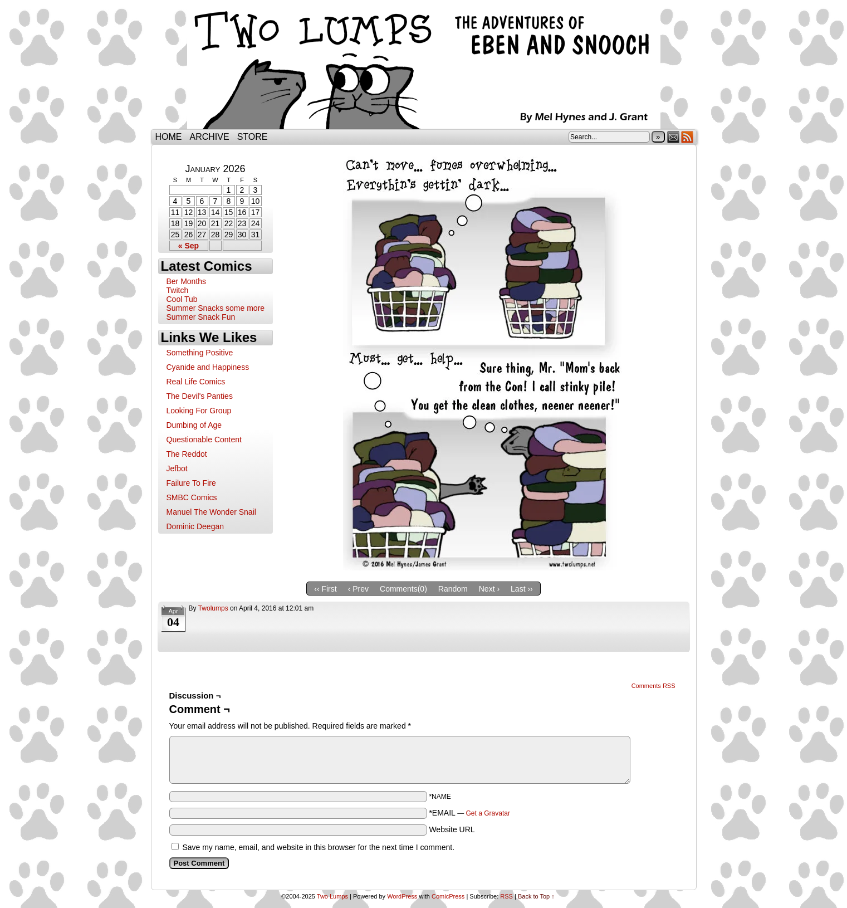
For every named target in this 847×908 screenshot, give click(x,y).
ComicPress (448, 896)
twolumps (213, 608)
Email (673, 137)
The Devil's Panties (200, 396)
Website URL (451, 829)
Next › (489, 588)
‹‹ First (325, 588)
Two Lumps (423, 67)
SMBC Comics (192, 497)
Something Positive (200, 352)
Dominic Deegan (195, 526)
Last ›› (522, 588)
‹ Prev (358, 588)
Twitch (178, 290)
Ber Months (187, 281)
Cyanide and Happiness (208, 367)
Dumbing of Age (194, 425)
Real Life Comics (196, 381)
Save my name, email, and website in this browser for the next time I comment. (318, 847)
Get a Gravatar (488, 813)
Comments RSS (653, 685)
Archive (209, 136)
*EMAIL (469, 812)
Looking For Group (199, 410)
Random (453, 588)
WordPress (402, 896)
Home (168, 136)
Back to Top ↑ (536, 896)
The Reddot (187, 454)
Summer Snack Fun (201, 317)
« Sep (188, 245)
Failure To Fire (191, 483)
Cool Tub (182, 299)
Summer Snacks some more (216, 308)
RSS (687, 137)
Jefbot (177, 468)
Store (252, 136)
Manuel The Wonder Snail (211, 511)
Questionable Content (204, 439)
